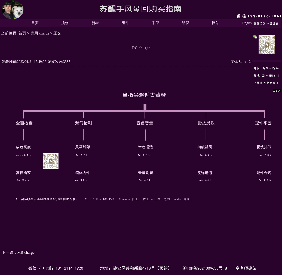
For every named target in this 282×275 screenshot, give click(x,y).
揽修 (65, 23)
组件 (125, 23)
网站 (215, 23)
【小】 (252, 62)
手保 (155, 23)
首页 (35, 23)
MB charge (26, 252)
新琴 (95, 23)
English (247, 23)
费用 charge (39, 33)
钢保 (185, 23)
